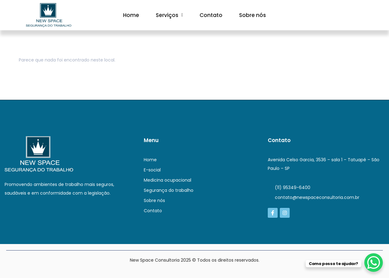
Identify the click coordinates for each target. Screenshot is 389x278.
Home (131, 15)
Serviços (169, 15)
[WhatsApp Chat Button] (373, 262)
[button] (169, 15)
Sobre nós (252, 15)
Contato (211, 15)
